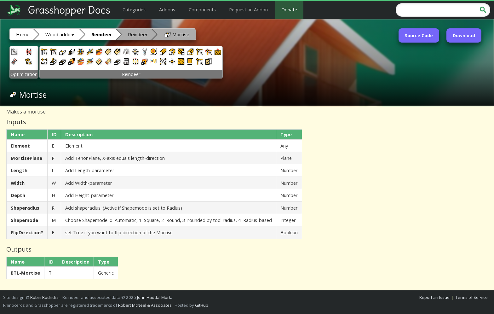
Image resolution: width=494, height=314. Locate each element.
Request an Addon (248, 9)
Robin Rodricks (44, 297)
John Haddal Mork (154, 297)
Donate (289, 9)
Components (202, 9)
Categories (134, 9)
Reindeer (138, 34)
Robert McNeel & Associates (145, 305)
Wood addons (60, 34)
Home (23, 34)
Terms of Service (472, 297)
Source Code (419, 35)
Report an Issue (434, 297)
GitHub (201, 305)
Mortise (176, 34)
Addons (167, 9)
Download (464, 35)
